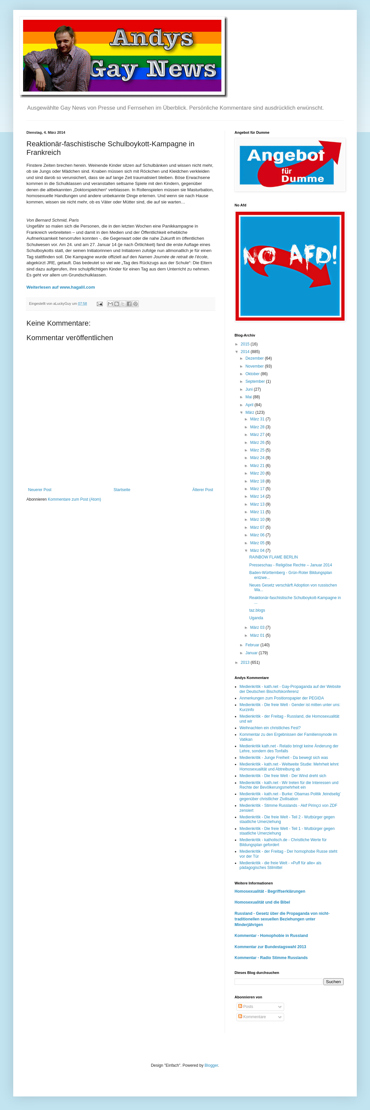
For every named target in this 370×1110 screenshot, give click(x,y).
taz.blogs (257, 610)
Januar (252, 653)
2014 (246, 351)
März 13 (258, 504)
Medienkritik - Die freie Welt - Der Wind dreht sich (283, 775)
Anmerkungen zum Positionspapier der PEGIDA (282, 698)
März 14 (258, 496)
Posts (245, 1006)
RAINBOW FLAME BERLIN (273, 557)
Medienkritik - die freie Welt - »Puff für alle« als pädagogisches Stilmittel (280, 865)
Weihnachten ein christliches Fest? (270, 728)
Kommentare (252, 1017)
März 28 (258, 427)
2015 (246, 344)
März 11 (258, 512)
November (255, 366)
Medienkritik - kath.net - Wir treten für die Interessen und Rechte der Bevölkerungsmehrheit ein (289, 785)
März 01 (258, 635)
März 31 (258, 419)
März (250, 412)
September (255, 381)
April (249, 405)
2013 (246, 662)
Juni (249, 389)
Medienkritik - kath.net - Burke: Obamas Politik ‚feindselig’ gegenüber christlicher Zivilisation (290, 796)
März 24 (258, 457)
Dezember (255, 358)
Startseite (122, 489)
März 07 (258, 527)
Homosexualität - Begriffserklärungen (270, 891)
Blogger (211, 1065)
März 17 (258, 488)
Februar (252, 645)
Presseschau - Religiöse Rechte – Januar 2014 (290, 565)
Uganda (256, 618)
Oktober (253, 374)
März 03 (258, 627)
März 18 (258, 481)
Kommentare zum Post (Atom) (74, 499)
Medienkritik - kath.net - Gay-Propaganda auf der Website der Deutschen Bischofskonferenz (290, 689)
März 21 (258, 465)
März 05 (258, 543)
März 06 (258, 535)
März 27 (258, 434)
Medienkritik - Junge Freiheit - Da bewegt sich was (284, 757)
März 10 (258, 519)
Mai (249, 397)
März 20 (258, 473)
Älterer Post (202, 489)
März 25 (258, 450)
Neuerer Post (40, 489)
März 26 (258, 442)
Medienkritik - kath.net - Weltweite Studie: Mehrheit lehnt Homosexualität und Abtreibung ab (289, 766)
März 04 (258, 550)
